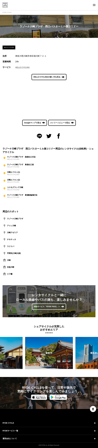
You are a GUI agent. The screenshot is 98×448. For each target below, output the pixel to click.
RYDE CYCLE (7, 12)
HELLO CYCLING (22, 67)
